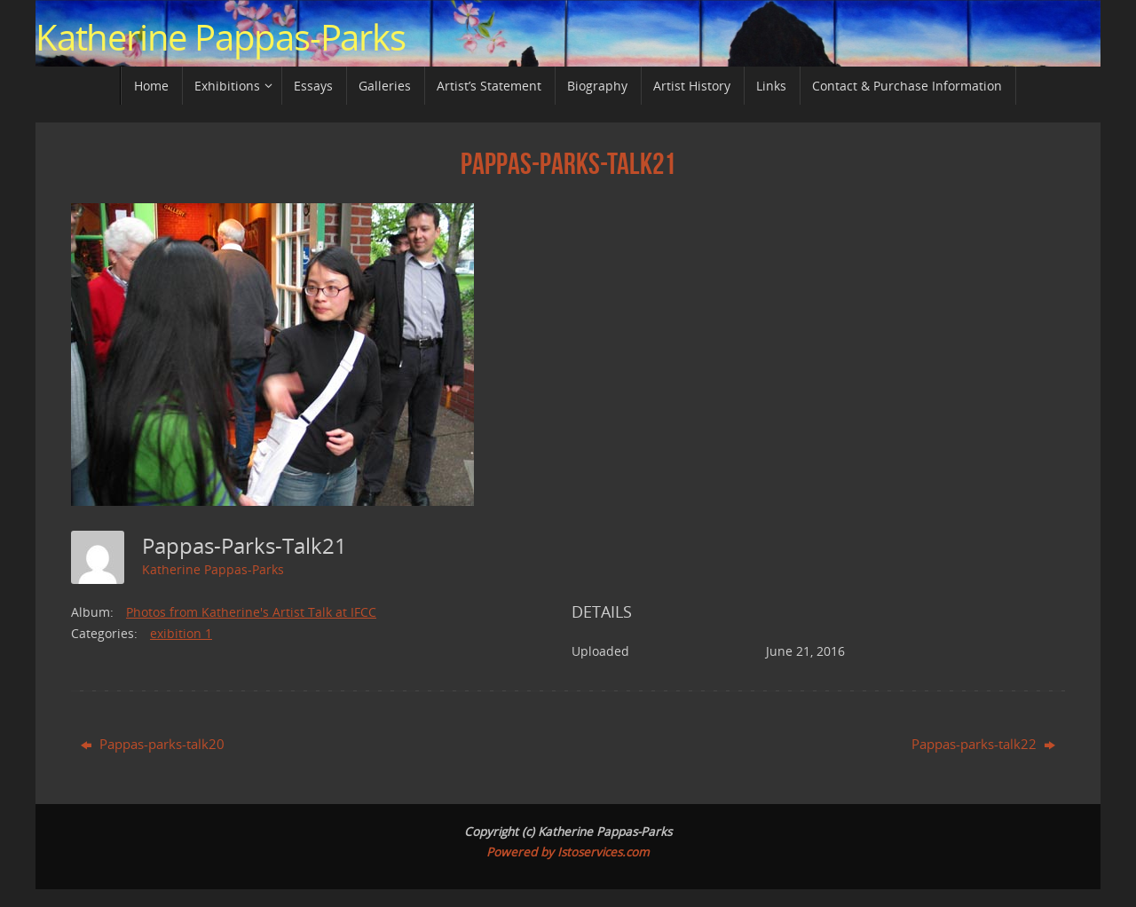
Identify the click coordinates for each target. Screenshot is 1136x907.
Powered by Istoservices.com (568, 852)
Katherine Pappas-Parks (221, 37)
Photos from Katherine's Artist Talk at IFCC (251, 611)
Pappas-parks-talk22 (983, 744)
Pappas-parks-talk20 (153, 744)
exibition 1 (181, 633)
